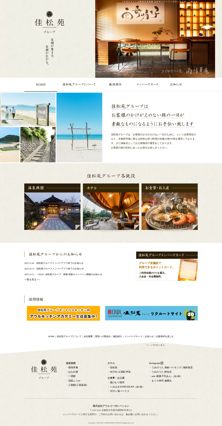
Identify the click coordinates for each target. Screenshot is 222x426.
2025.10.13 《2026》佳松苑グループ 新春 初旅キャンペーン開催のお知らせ (63, 274)
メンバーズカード (133, 336)
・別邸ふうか (73, 380)
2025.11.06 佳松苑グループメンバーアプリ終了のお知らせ (54, 263)
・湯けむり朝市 (116, 382)
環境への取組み (103, 336)
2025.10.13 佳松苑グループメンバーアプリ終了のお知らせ (54, 268)
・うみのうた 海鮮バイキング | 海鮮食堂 (171, 367)
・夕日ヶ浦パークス (118, 391)
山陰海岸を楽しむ (165, 336)
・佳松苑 (112, 367)
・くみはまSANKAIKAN (126, 386)
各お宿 (129, 414)
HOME (51, 336)
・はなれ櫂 (72, 372)
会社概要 (88, 336)
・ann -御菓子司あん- (165, 376)
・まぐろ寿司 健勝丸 (160, 380)
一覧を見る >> (32, 279)
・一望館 (71, 376)
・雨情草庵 (72, 367)
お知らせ (149, 336)
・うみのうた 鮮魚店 (160, 372)
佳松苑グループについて (69, 336)
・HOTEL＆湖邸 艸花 (119, 372)
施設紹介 (117, 336)
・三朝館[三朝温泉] (76, 385)
